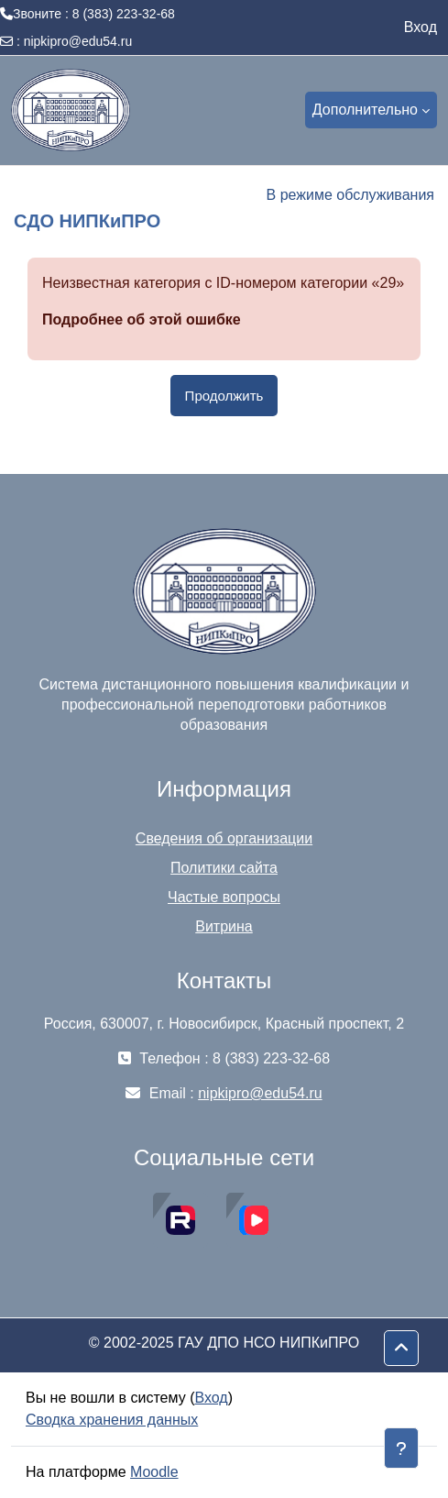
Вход (420, 27)
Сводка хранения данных (112, 1419)
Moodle (154, 1472)
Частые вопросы (224, 897)
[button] (401, 1348)
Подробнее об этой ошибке (141, 319)
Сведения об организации (224, 838)
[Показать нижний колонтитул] (401, 1448)
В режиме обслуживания (350, 195)
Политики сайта (224, 868)
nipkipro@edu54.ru (78, 41)
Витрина (224, 926)
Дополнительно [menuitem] (365, 109)
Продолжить (224, 395)
